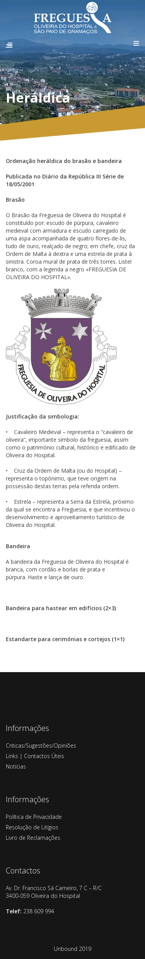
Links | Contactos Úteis (35, 756)
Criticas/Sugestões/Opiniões (41, 745)
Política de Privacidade (34, 816)
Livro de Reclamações (33, 837)
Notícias (16, 766)
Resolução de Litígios (32, 827)
